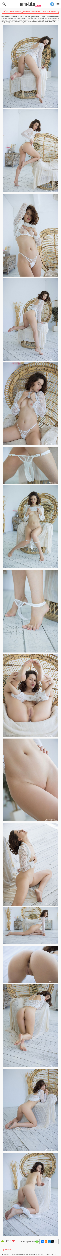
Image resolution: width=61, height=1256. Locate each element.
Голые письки (16, 1254)
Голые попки (38, 1254)
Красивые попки (50, 1254)
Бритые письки (27, 1254)
